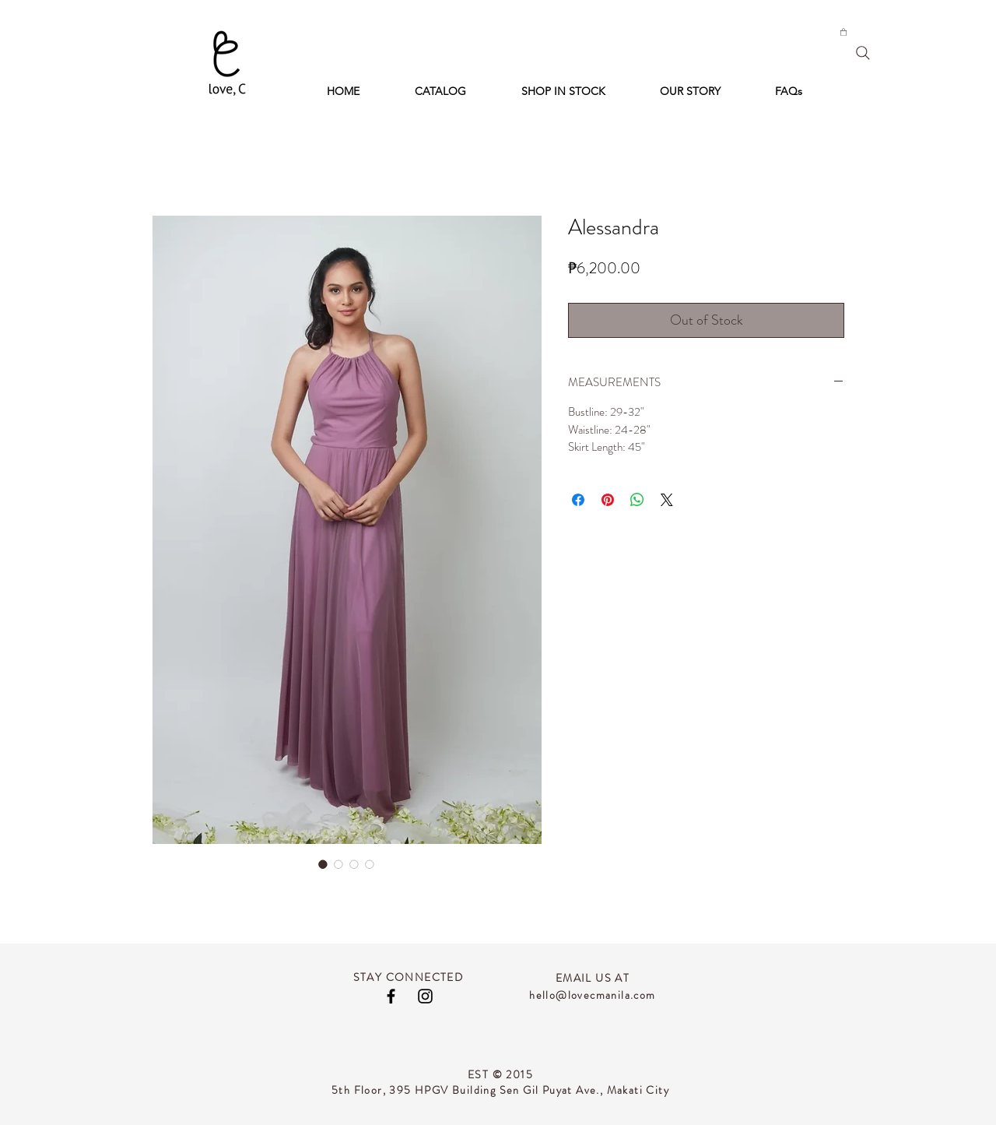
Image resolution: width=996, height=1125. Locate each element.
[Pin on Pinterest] (607, 499)
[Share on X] (667, 499)
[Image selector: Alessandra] (323, 864)
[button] (843, 32)
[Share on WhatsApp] (637, 499)
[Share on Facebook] (578, 499)
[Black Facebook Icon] (391, 996)
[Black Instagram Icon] (425, 996)
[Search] (863, 53)
